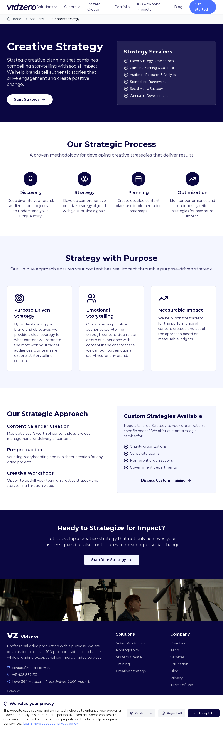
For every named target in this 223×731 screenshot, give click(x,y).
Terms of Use (181, 685)
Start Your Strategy (111, 560)
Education (179, 664)
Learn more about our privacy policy (50, 724)
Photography (127, 650)
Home (14, 19)
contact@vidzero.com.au (31, 668)
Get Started (201, 7)
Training (123, 664)
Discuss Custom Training (166, 480)
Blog (178, 7)
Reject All (172, 713)
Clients (72, 7)
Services (177, 657)
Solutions (47, 7)
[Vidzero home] (22, 6)
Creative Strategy (131, 671)
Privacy (176, 678)
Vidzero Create (94, 7)
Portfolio (122, 7)
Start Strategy (30, 99)
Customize (141, 713)
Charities (177, 643)
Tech (174, 650)
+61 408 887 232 (25, 675)
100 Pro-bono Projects (148, 7)
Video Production (131, 643)
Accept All (203, 713)
